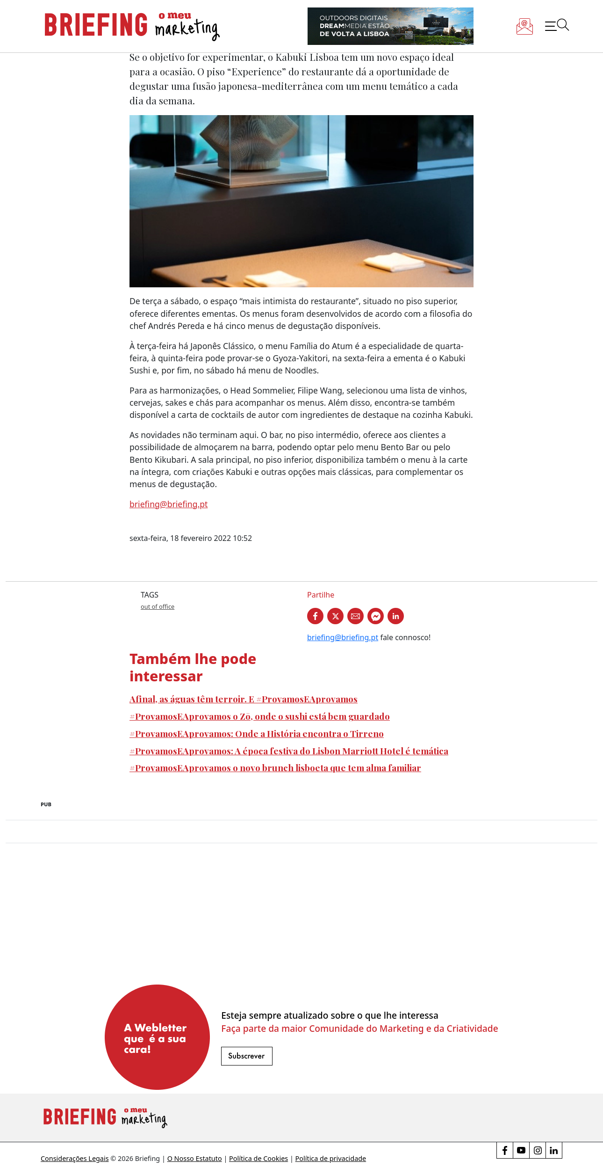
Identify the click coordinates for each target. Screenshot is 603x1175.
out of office (157, 606)
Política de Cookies (258, 1158)
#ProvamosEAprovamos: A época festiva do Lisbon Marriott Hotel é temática (288, 750)
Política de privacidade (330, 1158)
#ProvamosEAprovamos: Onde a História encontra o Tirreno (256, 733)
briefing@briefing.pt (168, 504)
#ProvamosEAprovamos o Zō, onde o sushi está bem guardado (259, 716)
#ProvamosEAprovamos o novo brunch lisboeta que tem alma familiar (275, 767)
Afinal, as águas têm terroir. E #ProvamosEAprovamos (243, 699)
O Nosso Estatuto (194, 1158)
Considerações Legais (75, 1158)
